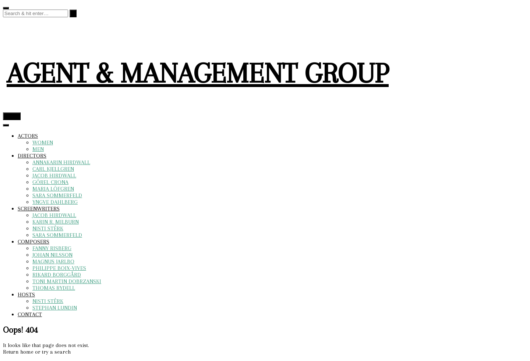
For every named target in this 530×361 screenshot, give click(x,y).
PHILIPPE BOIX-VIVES (59, 268)
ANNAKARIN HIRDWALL (61, 162)
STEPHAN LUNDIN (54, 307)
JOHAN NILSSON (52, 255)
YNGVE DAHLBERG (55, 202)
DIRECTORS (32, 155)
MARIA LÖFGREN (53, 188)
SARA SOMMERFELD (57, 195)
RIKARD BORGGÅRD (56, 274)
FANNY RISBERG (51, 248)
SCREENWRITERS (39, 208)
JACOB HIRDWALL (54, 175)
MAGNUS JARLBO (53, 261)
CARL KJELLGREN (53, 169)
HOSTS (26, 294)
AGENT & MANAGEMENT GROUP (198, 73)
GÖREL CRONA (50, 182)
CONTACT (30, 314)
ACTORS (28, 136)
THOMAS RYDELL (53, 288)
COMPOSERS (33, 241)
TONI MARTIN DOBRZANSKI (66, 281)
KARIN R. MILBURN (55, 222)
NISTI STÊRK (47, 228)
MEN (38, 149)
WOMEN (42, 142)
